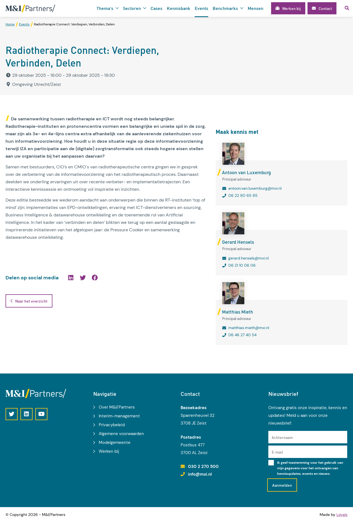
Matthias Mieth (237, 312)
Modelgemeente (114, 442)
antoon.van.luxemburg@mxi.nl (255, 188)
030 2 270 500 (203, 466)
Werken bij (109, 451)
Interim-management (119, 416)
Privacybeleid (112, 425)
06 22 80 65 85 (243, 195)
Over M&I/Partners (117, 407)
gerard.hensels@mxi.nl (248, 258)
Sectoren (132, 8)
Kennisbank (178, 8)
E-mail (277, 451)
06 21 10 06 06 (242, 265)
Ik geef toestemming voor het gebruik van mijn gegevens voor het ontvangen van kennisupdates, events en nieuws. (310, 468)
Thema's (105, 8)
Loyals (341, 514)
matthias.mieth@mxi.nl (248, 327)
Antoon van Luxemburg (246, 172)
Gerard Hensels (238, 242)
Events (201, 8)
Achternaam (282, 437)
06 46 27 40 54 (242, 334)
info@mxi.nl (200, 474)
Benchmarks (225, 8)
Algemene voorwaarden (121, 433)
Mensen (255, 8)
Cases (156, 8)
